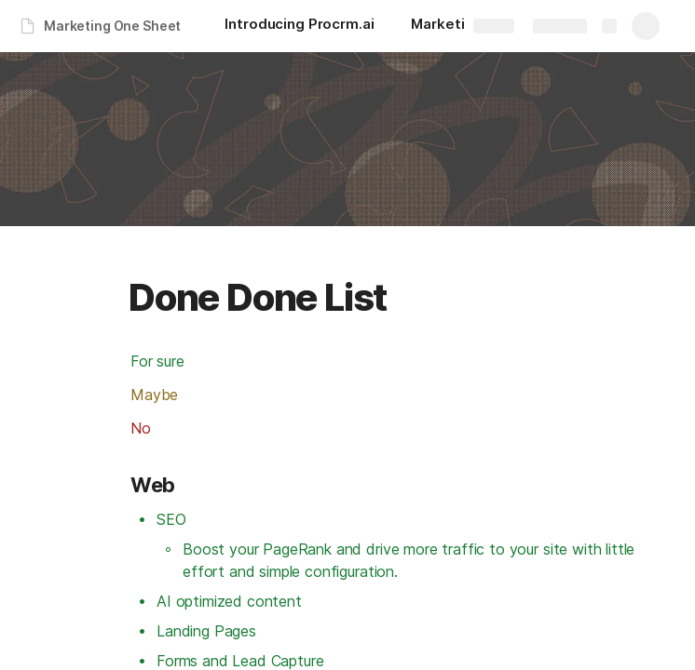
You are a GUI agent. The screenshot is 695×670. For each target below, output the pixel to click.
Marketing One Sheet (112, 26)
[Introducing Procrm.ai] (299, 26)
